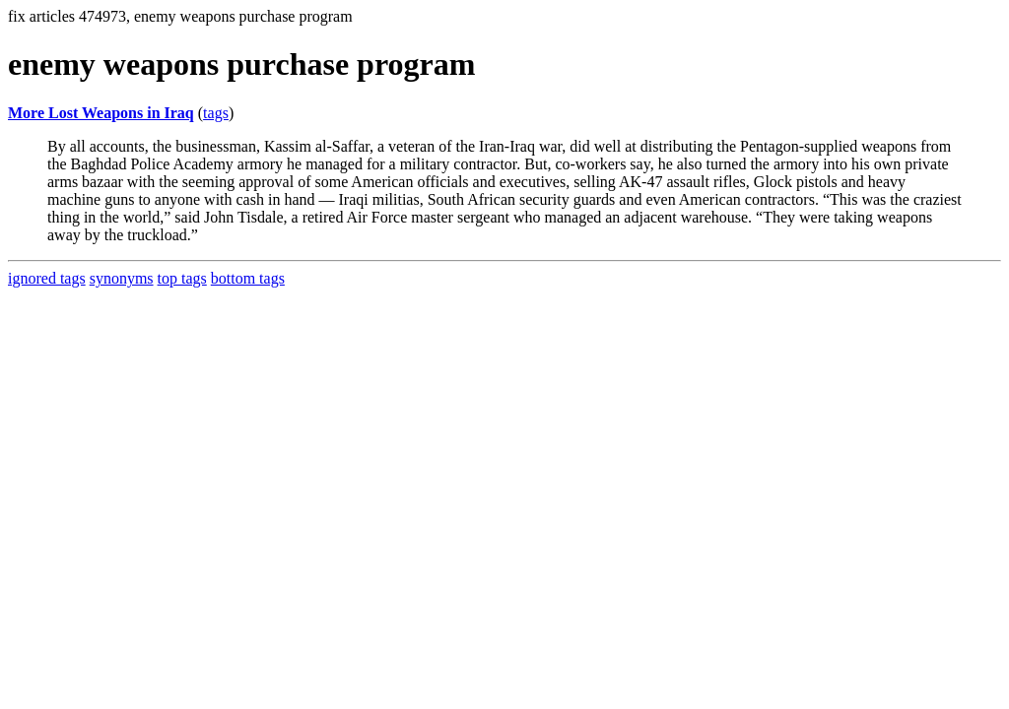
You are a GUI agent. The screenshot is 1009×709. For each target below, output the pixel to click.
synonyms (122, 278)
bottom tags (248, 278)
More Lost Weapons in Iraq (101, 112)
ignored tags (47, 278)
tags (216, 112)
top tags (182, 278)
